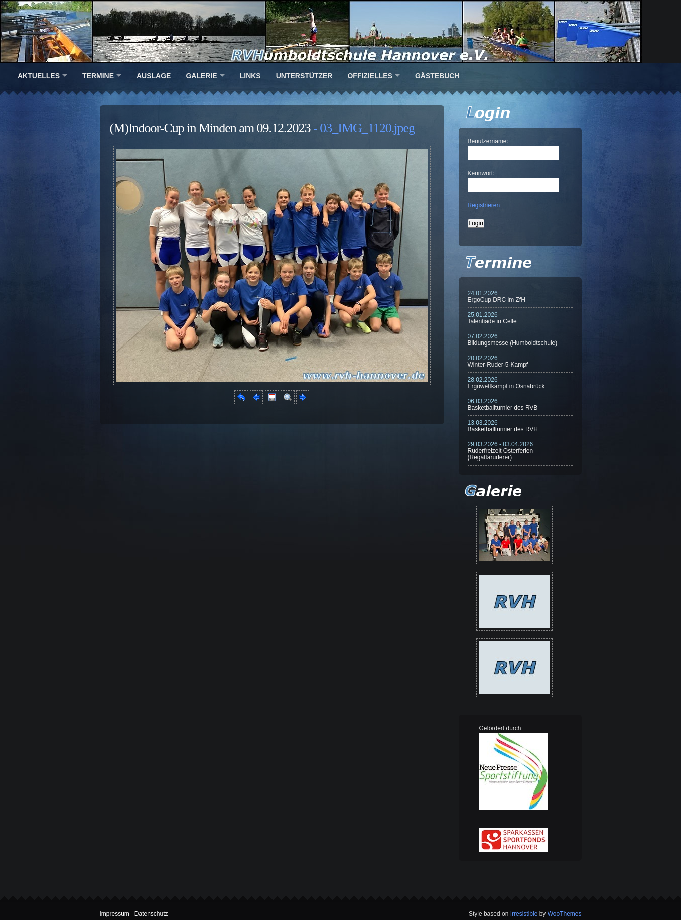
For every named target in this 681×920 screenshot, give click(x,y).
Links (250, 76)
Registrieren (484, 205)
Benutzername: (488, 141)
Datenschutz (151, 913)
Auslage (154, 76)
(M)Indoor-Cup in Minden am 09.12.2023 (210, 128)
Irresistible (524, 913)
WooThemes (565, 913)
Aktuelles (39, 76)
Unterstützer (304, 76)
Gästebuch (437, 76)
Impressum (114, 913)
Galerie (201, 76)
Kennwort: (481, 173)
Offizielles (369, 76)
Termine (98, 76)
